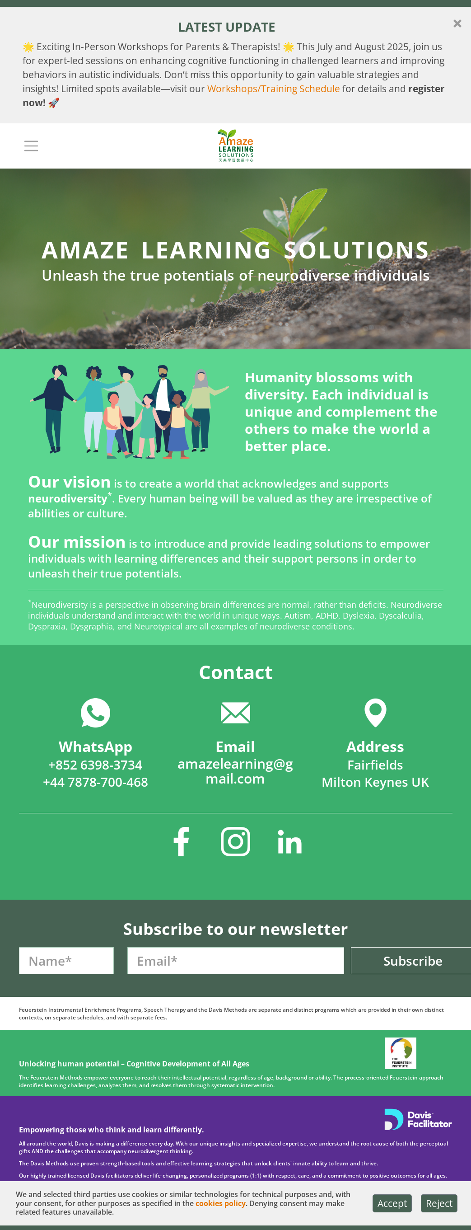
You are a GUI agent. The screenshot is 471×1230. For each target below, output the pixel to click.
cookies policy (221, 1203)
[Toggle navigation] (31, 146)
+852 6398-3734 (95, 764)
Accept (392, 1203)
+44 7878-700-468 (95, 781)
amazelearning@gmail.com (235, 771)
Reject (439, 1203)
